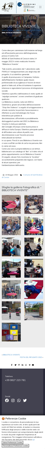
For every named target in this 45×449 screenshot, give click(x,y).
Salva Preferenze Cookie (12, 442)
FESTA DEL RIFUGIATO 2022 (31, 357)
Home (4, 30)
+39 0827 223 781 (15, 380)
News (10, 30)
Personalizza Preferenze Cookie (15, 446)
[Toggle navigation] (40, 7)
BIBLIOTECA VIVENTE (11, 355)
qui (33, 440)
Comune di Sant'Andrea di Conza (27, 30)
